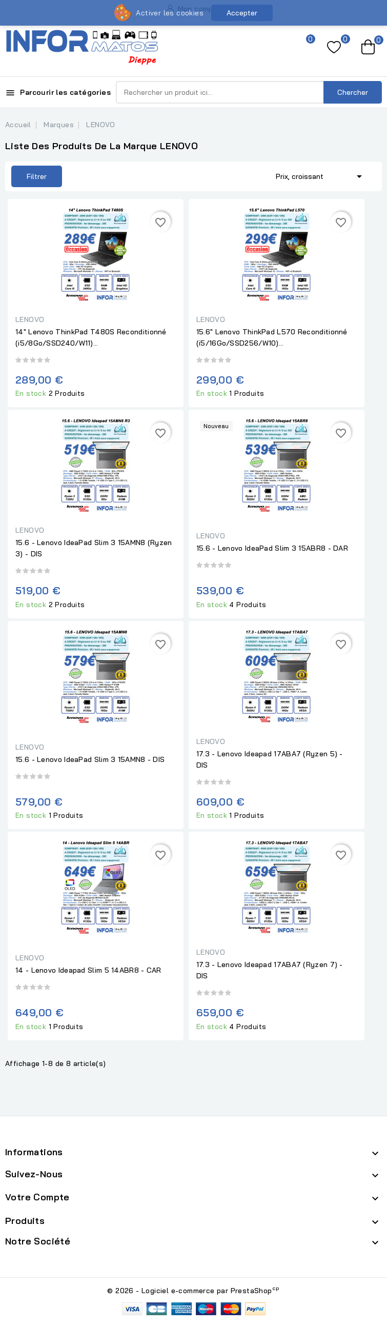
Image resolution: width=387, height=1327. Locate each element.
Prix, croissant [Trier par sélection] (320, 175)
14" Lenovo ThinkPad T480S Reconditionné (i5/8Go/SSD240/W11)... (91, 337)
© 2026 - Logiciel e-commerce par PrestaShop (193, 1290)
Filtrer (37, 176)
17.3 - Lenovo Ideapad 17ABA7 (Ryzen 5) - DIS (269, 759)
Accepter (242, 12)
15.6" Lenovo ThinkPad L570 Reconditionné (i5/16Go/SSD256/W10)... (272, 337)
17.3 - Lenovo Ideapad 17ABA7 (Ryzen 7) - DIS (269, 970)
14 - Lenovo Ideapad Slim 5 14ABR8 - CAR (88, 970)
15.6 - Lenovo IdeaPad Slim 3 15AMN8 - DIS (90, 759)
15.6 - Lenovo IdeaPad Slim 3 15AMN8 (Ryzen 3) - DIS (93, 548)
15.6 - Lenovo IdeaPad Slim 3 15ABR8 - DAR (272, 548)
